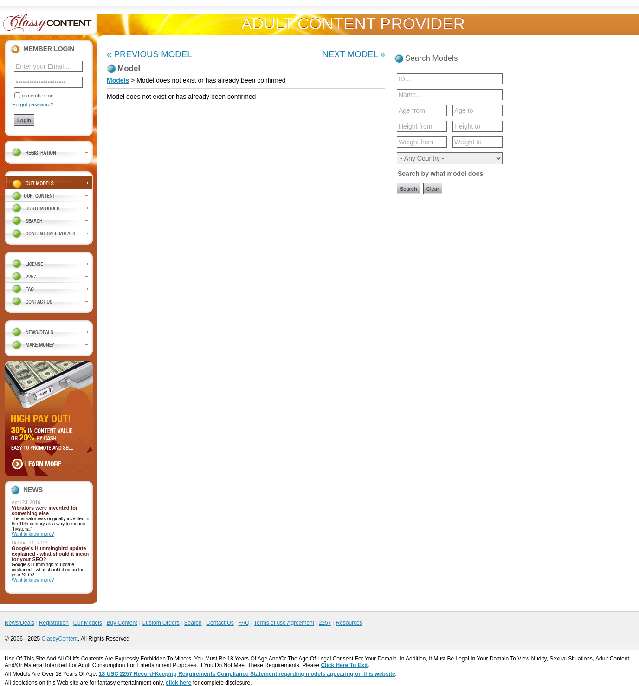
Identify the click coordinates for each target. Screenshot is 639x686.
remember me (37, 95)
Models (118, 80)
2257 (325, 623)
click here (178, 683)
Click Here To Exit (344, 665)
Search (192, 623)
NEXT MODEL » (353, 54)
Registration (54, 623)
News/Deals (19, 623)
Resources (349, 623)
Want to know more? (33, 534)
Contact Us (219, 623)
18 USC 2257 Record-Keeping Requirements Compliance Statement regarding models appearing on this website (247, 674)
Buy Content (121, 623)
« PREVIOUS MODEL (149, 54)
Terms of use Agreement (284, 623)
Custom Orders (160, 623)
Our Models (87, 623)
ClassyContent (60, 638)
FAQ (243, 623)
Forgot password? (33, 104)
